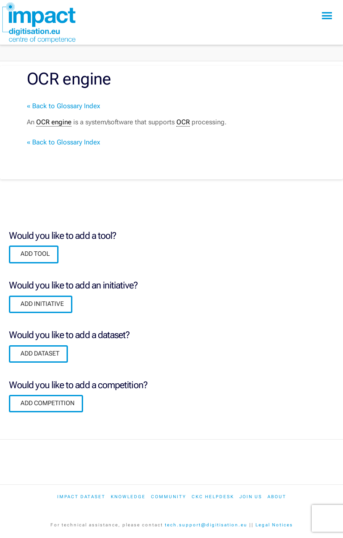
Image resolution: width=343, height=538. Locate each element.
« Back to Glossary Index (63, 106)
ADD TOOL (35, 253)
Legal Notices (274, 524)
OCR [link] (183, 122)
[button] (327, 15)
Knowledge (128, 496)
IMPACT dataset (81, 496)
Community (168, 496)
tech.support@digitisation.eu (206, 524)
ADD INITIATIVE (42, 303)
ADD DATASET (40, 353)
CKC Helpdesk (213, 496)
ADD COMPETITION (48, 403)
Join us (250, 496)
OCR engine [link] (53, 122)
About (277, 496)
